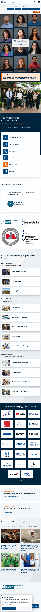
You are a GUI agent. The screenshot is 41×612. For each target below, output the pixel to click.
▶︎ (39, 199)
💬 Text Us (32, 606)
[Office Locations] (20, 144)
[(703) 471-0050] (20, 137)
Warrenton (28, 127)
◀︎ (3, 199)
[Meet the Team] (20, 151)
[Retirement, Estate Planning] (20, 392)
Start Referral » (9, 513)
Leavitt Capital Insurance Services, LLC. (25, 79)
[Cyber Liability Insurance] (20, 272)
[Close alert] (38, 74)
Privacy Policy (7, 604)
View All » (20, 480)
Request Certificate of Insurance (31, 8)
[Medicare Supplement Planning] (20, 382)
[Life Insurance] (20, 337)
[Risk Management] (20, 281)
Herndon (16, 127)
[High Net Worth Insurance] (20, 317)
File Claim (17, 8)
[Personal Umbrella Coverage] (20, 346)
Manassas (22, 127)
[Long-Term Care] (20, 372)
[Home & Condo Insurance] (20, 327)
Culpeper (3, 127)
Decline (24, 608)
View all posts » (33, 526)
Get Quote (36, 11)
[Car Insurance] (20, 308)
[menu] (39, 2)
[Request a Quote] (20, 164)
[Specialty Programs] (20, 291)
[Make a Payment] (20, 157)
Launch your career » (11, 496)
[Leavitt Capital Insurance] (8, 2)
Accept (9, 608)
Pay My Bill (10, 8)
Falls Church (10, 127)
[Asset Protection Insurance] (20, 363)
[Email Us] (20, 171)
